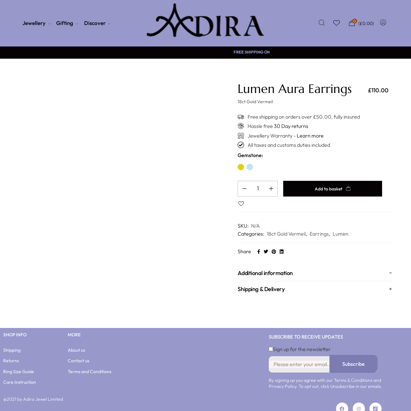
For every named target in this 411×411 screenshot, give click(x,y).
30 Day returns (291, 126)
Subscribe (353, 356)
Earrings (319, 226)
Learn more (310, 135)
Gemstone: (250, 155)
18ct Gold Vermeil (286, 226)
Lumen (340, 226)
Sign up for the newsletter (300, 342)
